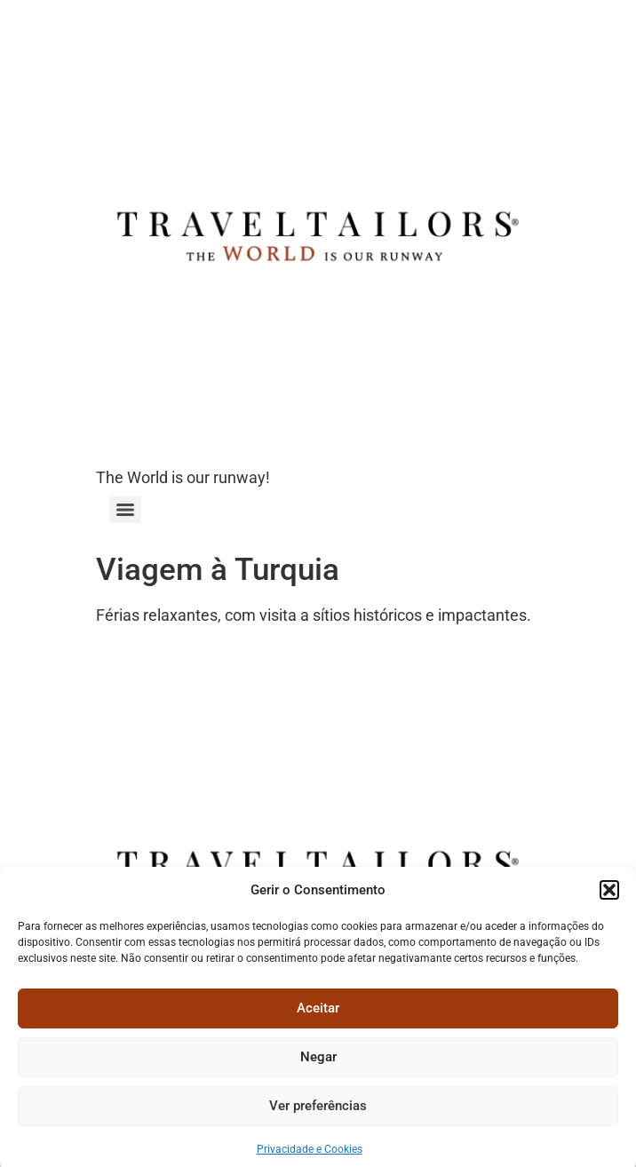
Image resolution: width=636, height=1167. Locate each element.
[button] (609, 897)
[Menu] (125, 509)
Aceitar (318, 1015)
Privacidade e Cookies (309, 1155)
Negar (318, 1064)
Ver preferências (318, 1113)
